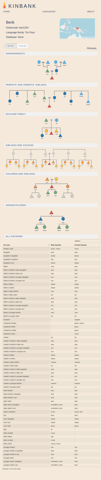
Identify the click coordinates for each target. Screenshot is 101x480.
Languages (49, 11)
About (91, 11)
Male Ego (11, 46)
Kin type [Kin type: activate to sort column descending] (7, 245)
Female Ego (22, 46)
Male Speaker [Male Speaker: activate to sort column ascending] (56, 245)
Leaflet (83, 37)
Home (6, 11)
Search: (87, 241)
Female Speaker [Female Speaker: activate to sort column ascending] (81, 245)
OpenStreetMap (90, 37)
